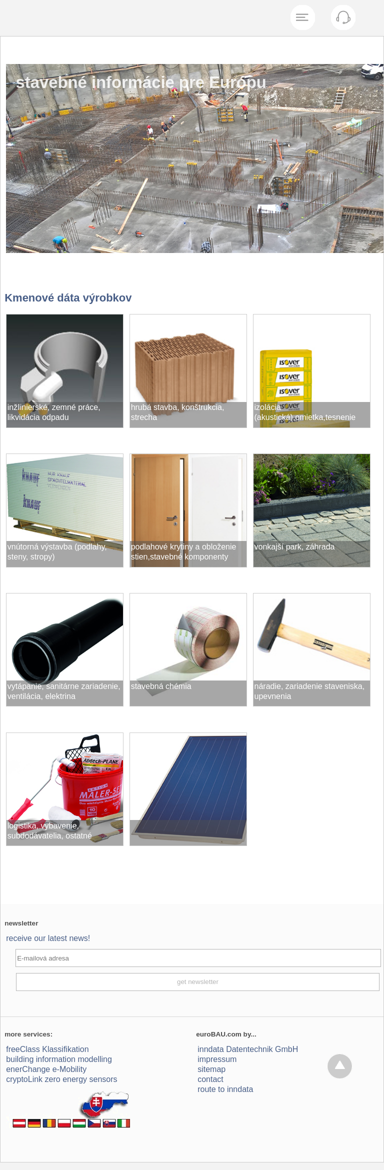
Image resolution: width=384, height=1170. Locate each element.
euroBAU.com (219, 1034)
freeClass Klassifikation (47, 1049)
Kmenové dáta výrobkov (68, 298)
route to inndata (225, 1089)
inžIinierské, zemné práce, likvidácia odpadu (54, 412)
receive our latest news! (48, 938)
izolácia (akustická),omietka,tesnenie (305, 412)
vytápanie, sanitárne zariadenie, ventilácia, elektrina (64, 691)
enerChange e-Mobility (46, 1069)
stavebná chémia (161, 686)
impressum (217, 1059)
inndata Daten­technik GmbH (248, 1049)
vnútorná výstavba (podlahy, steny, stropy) (57, 551)
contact (211, 1079)
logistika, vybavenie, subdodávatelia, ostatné (50, 831)
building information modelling (59, 1059)
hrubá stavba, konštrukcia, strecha (177, 412)
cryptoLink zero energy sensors (61, 1079)
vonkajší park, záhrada (294, 546)
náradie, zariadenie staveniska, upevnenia (309, 691)
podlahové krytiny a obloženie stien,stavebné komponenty (183, 551)
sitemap (212, 1069)
